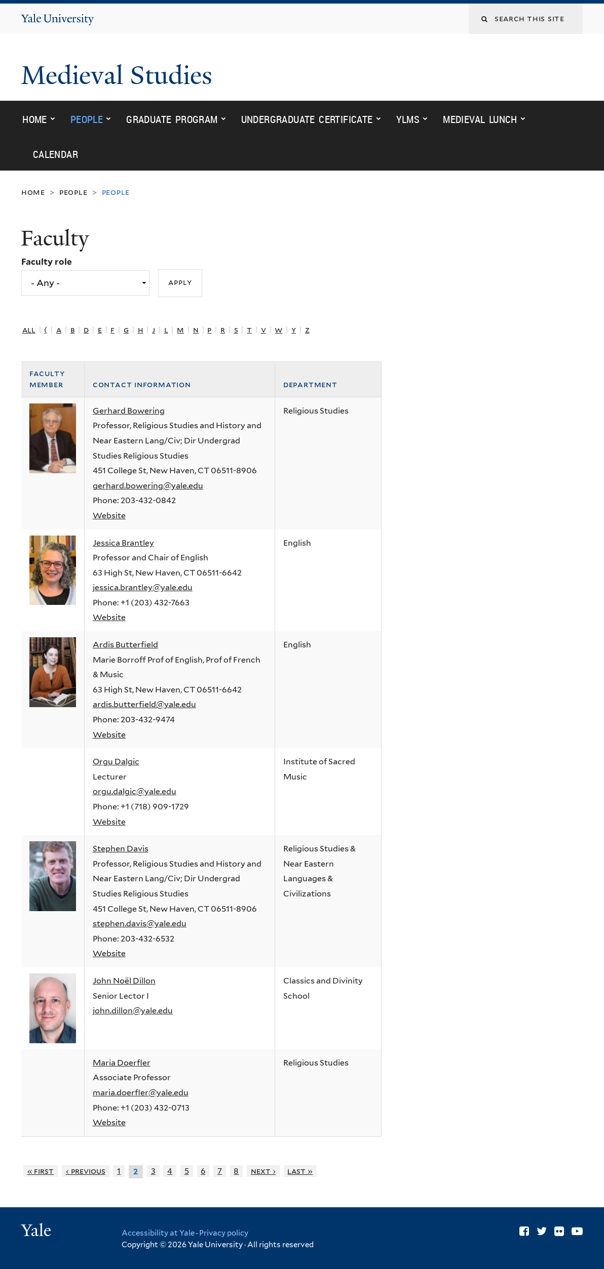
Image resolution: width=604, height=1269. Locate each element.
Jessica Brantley (123, 543)
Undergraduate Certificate (307, 119)
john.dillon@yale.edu (133, 1010)
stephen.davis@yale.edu (139, 923)
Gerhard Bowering (129, 411)
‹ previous (85, 1171)
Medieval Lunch (480, 119)
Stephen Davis (120, 848)
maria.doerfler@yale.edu (140, 1092)
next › (263, 1171)
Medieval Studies (120, 75)
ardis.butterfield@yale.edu (144, 704)
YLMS (408, 119)
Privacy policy (223, 1233)
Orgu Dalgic (116, 761)
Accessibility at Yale (158, 1233)
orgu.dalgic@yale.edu (134, 791)
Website (109, 515)
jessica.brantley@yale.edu (143, 587)
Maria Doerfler (121, 1063)
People (86, 119)
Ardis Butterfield (125, 644)
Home (34, 119)
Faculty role (46, 262)
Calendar (55, 154)
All (28, 330)
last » (300, 1171)
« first (40, 1171)
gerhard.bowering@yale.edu (148, 485)
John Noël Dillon (124, 981)
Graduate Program (171, 119)
